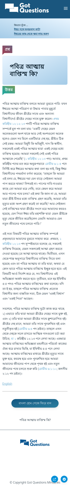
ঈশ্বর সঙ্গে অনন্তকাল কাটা (27, 29)
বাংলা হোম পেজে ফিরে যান (35, 403)
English (7, 384)
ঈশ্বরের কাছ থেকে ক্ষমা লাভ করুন (31, 34)
